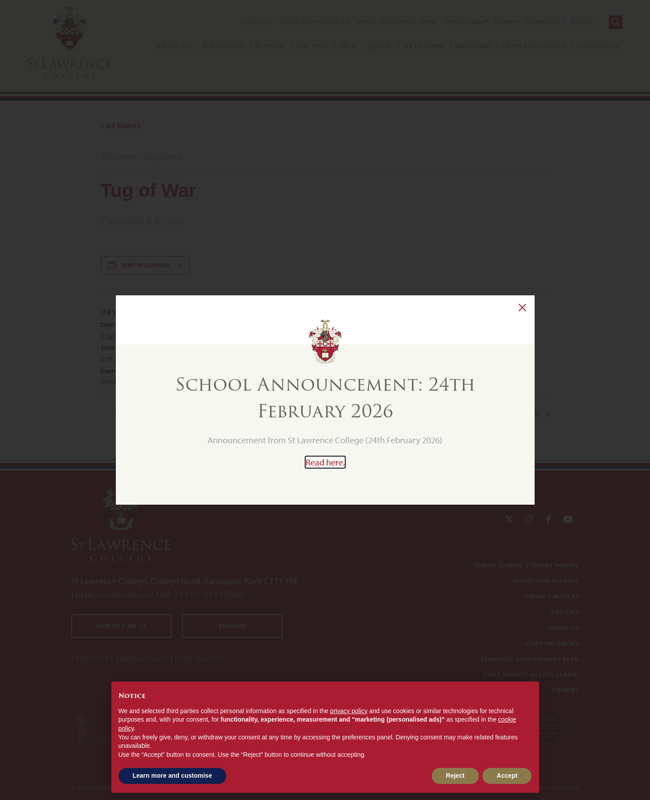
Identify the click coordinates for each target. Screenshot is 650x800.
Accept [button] (507, 775)
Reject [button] (455, 775)
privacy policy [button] (349, 710)
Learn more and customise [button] (172, 775)
